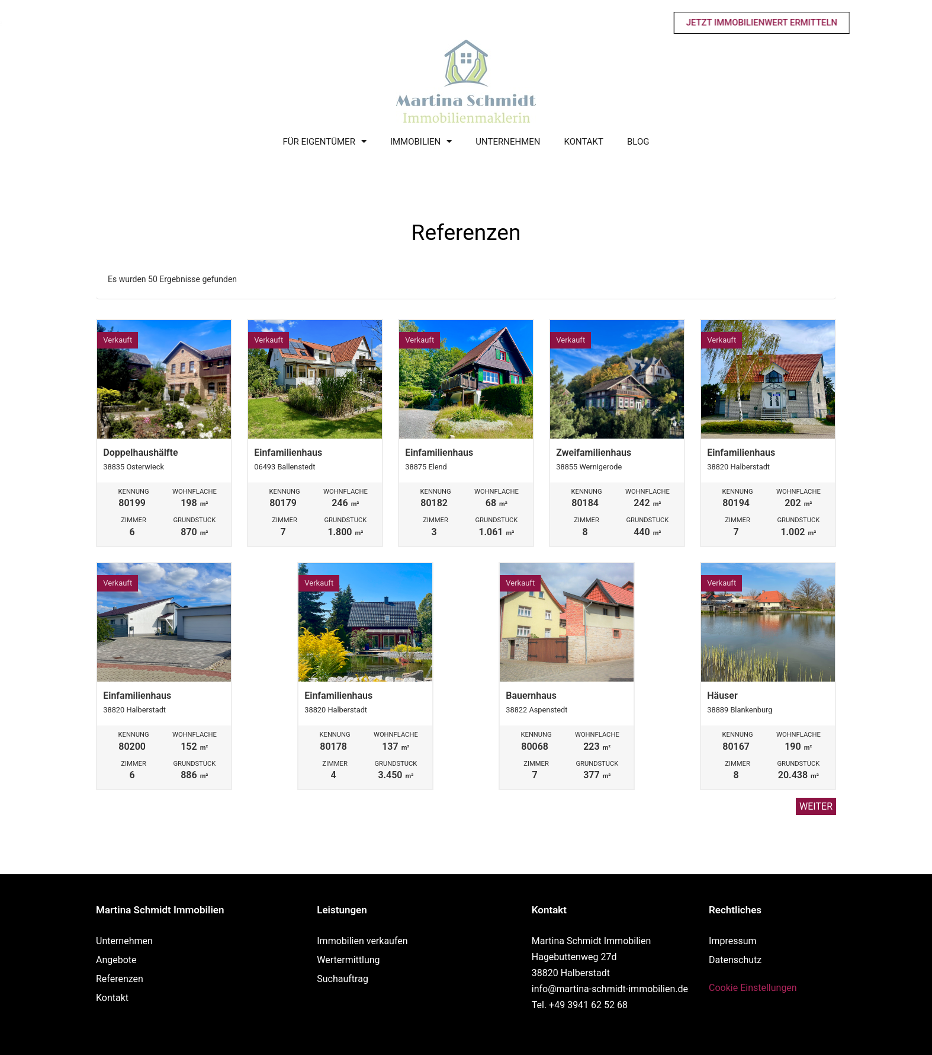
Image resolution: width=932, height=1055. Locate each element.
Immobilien (421, 142)
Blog (638, 141)
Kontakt (583, 141)
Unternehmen (507, 141)
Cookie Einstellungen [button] (753, 987)
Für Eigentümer (325, 142)
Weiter (816, 806)
